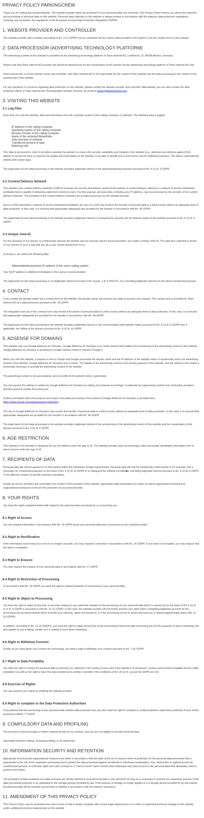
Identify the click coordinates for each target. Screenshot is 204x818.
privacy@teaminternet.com (112, 91)
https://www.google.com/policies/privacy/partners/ (30, 402)
